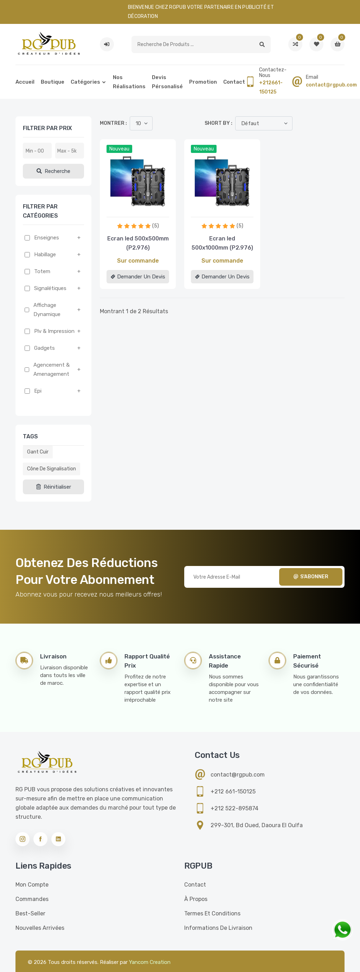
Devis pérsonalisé (167, 82)
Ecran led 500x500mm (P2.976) (138, 243)
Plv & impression (54, 331)
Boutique (52, 82)
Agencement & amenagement (51, 369)
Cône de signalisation (51, 469)
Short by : (218, 123)
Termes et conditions (212, 913)
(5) (155, 226)
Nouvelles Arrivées (39, 928)
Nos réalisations (129, 82)
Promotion (203, 82)
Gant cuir (38, 452)
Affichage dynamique (46, 309)
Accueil (24, 82)
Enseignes (46, 237)
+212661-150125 (271, 87)
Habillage (45, 254)
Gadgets (44, 348)
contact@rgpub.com (331, 85)
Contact (234, 82)
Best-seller (30, 913)
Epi (37, 391)
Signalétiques (50, 288)
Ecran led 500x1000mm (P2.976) (222, 243)
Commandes (32, 899)
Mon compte (32, 884)
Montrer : (113, 123)
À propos (195, 899)
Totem (42, 271)
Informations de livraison (218, 928)
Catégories (85, 82)
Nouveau (119, 149)
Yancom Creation (150, 962)
